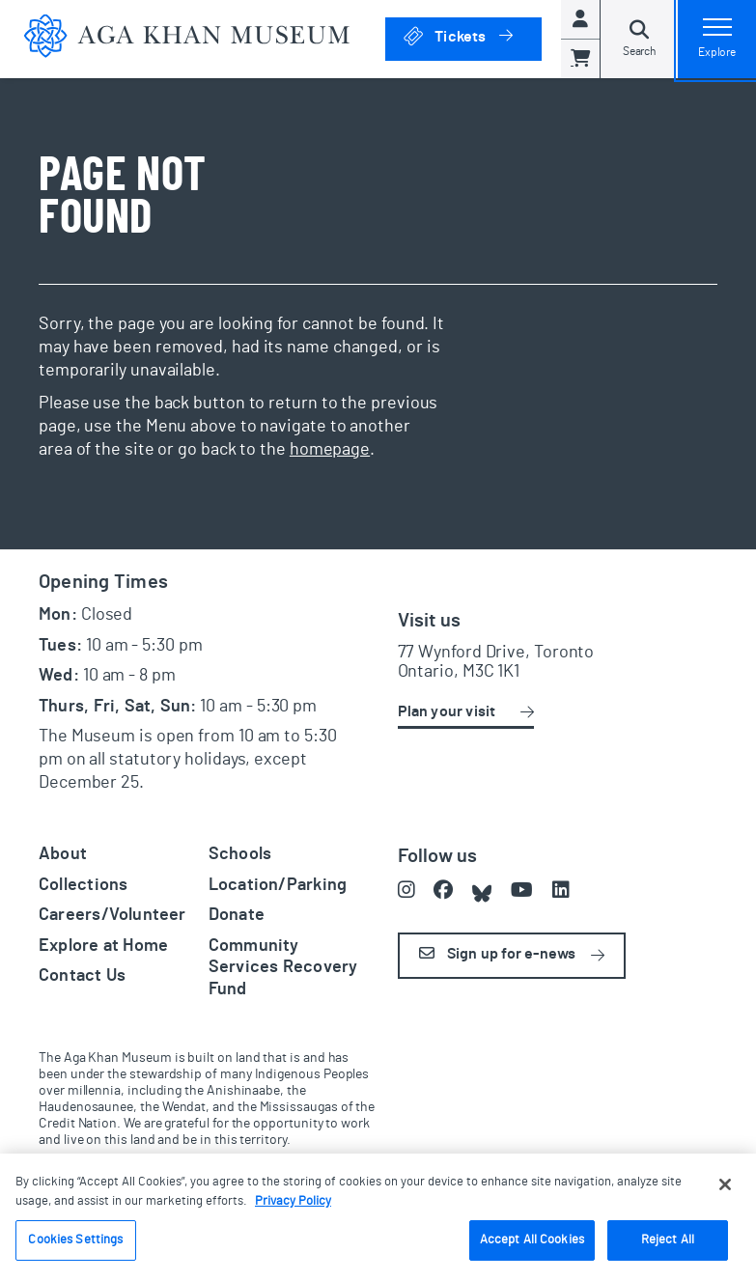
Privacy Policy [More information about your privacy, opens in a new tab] (293, 1201)
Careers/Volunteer (112, 915)
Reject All (667, 1240)
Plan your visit (447, 711)
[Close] (725, 1184)
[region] (378, 1217)
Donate (237, 915)
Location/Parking (278, 885)
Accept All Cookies (532, 1240)
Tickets (472, 35)
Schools (240, 854)
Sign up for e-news (497, 953)
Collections (83, 885)
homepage (330, 450)
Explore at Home (103, 946)
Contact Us (82, 976)
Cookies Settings (75, 1240)
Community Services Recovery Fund (283, 967)
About (63, 854)
